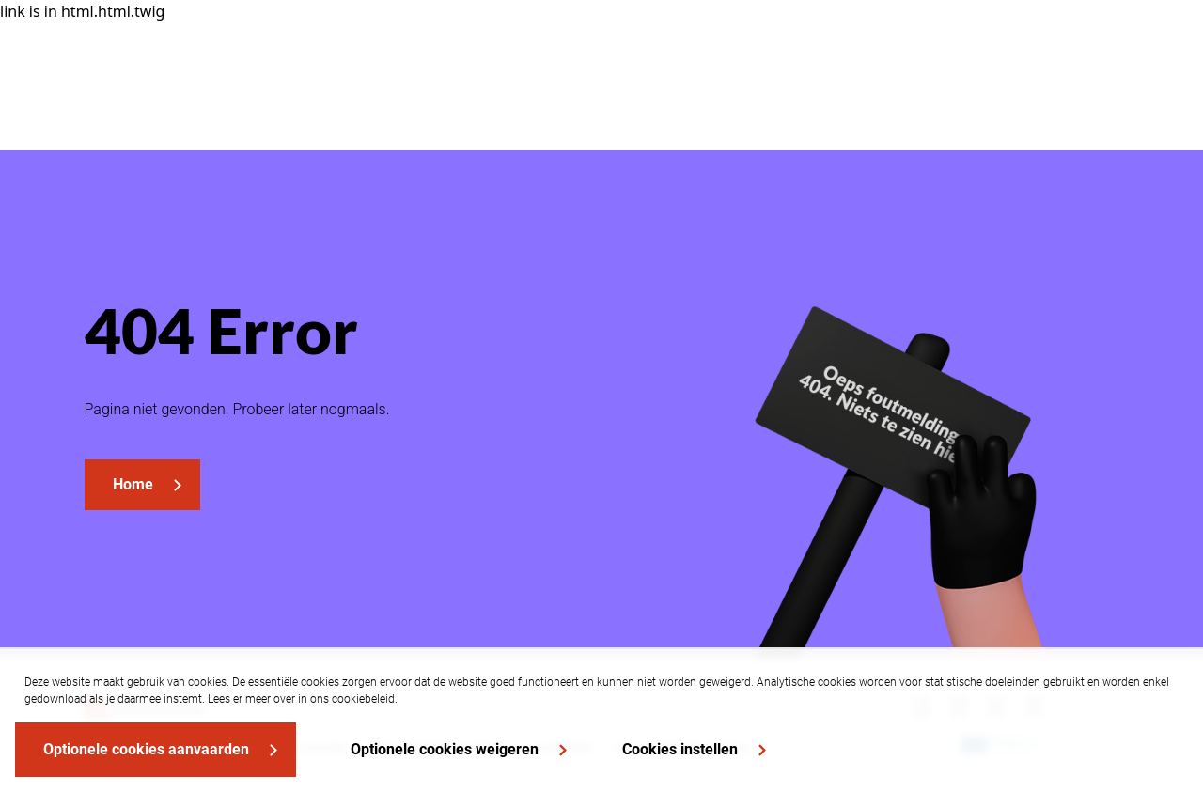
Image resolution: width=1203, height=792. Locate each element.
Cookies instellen (680, 749)
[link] (142, 484)
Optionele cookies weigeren (445, 749)
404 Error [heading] (221, 330)
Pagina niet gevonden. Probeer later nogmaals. (237, 409)
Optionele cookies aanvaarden (146, 749)
